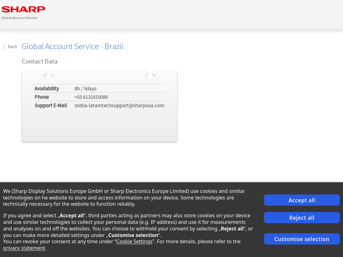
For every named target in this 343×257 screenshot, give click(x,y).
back (12, 47)
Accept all (301, 200)
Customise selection (302, 239)
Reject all (302, 217)
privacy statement (24, 247)
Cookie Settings (134, 241)
